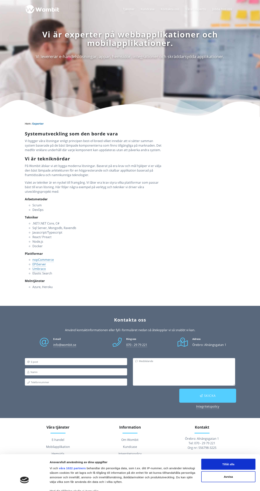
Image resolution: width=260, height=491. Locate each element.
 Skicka (208, 396)
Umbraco (39, 269)
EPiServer (39, 264)
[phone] (76, 382)
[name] (76, 371)
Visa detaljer (58, 483)
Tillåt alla (228, 438)
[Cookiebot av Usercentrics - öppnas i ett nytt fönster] (24, 483)
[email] (76, 361)
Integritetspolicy (207, 406)
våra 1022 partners (72, 441)
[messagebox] (184, 372)
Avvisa (228, 450)
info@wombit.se (64, 345)
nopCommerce (43, 260)
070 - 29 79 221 (136, 345)
